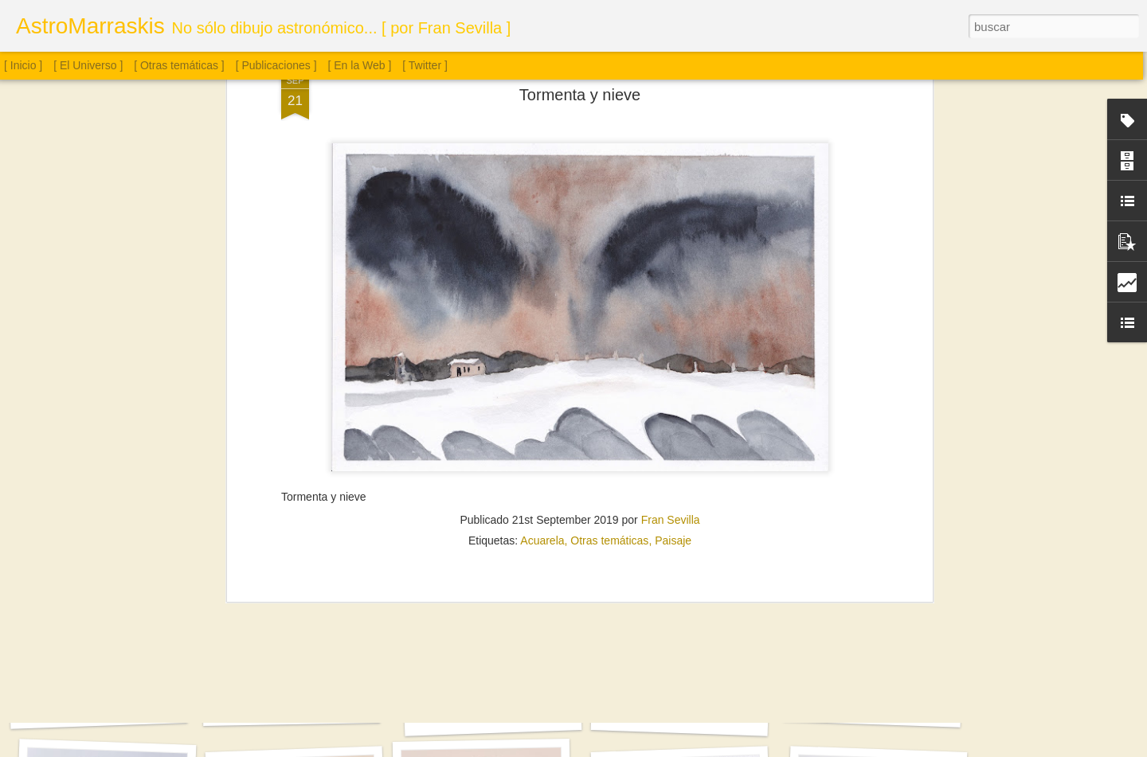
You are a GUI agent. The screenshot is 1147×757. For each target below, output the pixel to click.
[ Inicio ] (23, 65)
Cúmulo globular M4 (99, 708)
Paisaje (673, 326)
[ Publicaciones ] (276, 65)
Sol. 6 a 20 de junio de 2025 (680, 715)
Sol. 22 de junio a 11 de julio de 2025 (512, 714)
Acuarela (542, 326)
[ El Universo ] (88, 65)
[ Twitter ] (425, 65)
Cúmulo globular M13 (291, 707)
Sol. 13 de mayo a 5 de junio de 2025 (892, 707)
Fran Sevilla (670, 305)
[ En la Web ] (360, 65)
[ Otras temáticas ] (179, 65)
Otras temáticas (609, 326)
